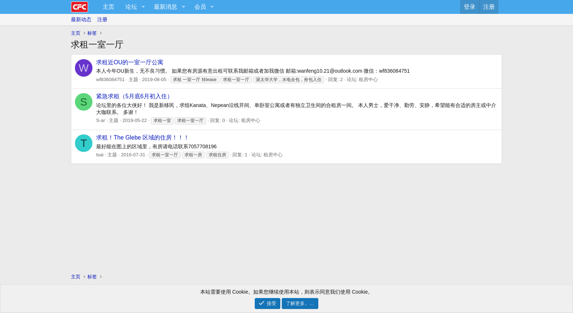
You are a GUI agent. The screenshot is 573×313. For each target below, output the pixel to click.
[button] (143, 7)
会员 (200, 7)
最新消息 (165, 7)
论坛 (131, 7)
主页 (108, 7)
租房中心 (368, 79)
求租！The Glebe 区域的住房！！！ (142, 137)
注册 (102, 19)
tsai (99, 154)
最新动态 (81, 19)
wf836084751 (110, 79)
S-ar (100, 120)
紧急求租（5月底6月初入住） (134, 96)
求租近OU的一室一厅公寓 (129, 62)
